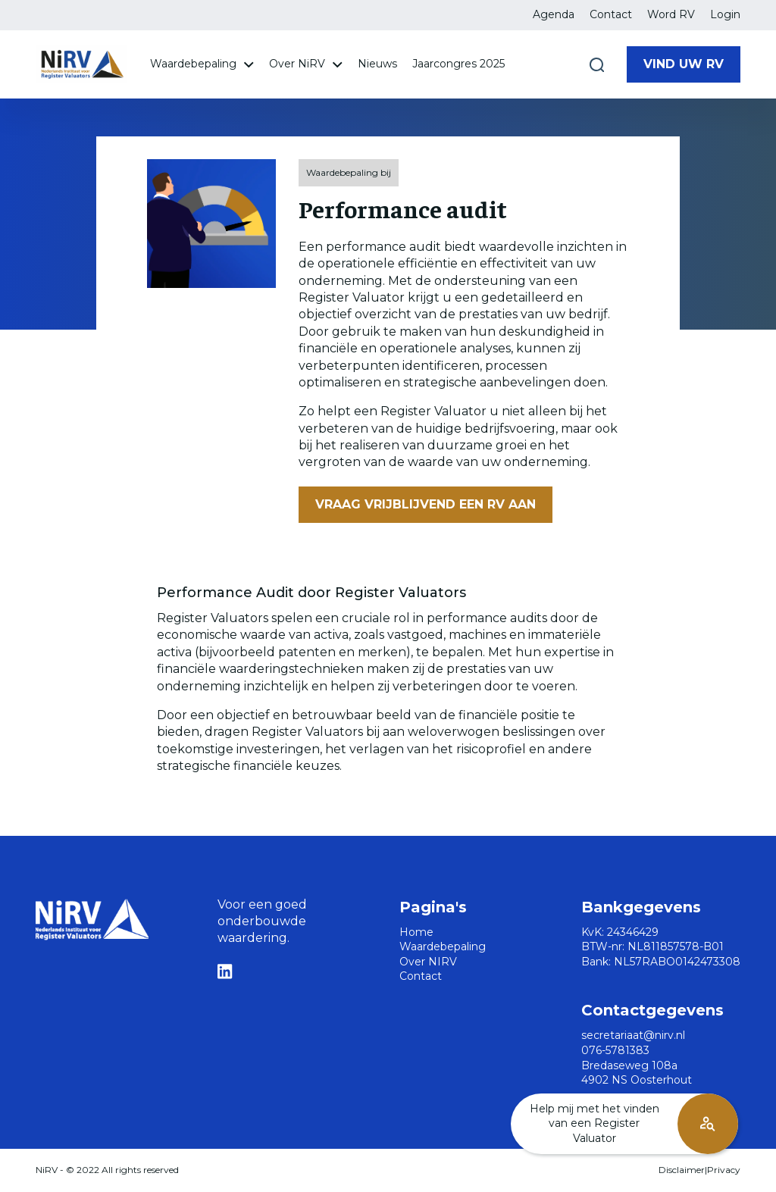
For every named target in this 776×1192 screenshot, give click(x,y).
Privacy (723, 1169)
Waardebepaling (202, 63)
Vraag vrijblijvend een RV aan (425, 504)
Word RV (671, 14)
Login (725, 14)
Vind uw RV (683, 64)
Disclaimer (682, 1169)
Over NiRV (306, 63)
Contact (611, 14)
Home (416, 932)
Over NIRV (428, 961)
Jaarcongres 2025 (458, 63)
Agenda (553, 14)
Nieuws (377, 63)
